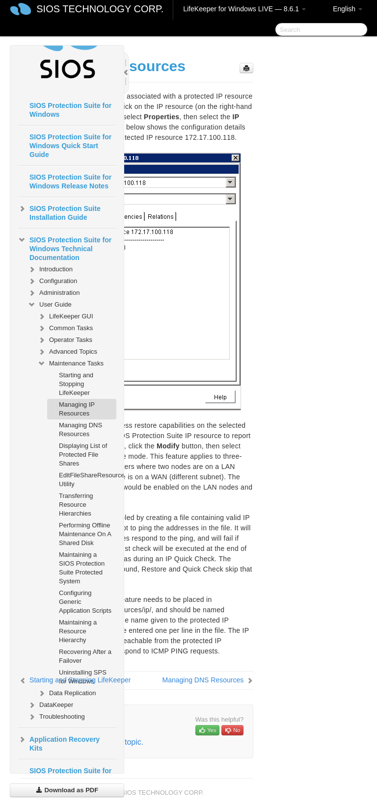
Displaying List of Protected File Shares (83, 454)
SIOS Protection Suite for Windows (70, 110)
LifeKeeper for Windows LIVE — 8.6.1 (244, 9)
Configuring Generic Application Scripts (85, 601)
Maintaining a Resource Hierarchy (78, 631)
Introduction (50, 269)
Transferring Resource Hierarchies (76, 504)
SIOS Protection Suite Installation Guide (59, 212)
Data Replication (66, 693)
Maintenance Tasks (70, 363)
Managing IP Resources (77, 409)
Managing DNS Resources (80, 429)
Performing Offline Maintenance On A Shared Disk (85, 534)
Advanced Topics (67, 352)
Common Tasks (65, 328)
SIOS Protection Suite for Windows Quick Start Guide (70, 145)
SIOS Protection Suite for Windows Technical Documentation (64, 247)
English (347, 9)
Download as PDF (67, 790)
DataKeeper (50, 705)
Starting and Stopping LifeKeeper (76, 383)
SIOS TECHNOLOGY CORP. (99, 8)
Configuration (52, 281)
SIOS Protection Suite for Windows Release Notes (70, 181)
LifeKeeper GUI (65, 316)
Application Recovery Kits (59, 742)
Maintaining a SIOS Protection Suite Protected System (82, 568)
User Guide (49, 305)
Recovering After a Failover (85, 656)
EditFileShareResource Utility (87, 479)
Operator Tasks (64, 340)
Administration (53, 293)
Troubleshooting (56, 717)
